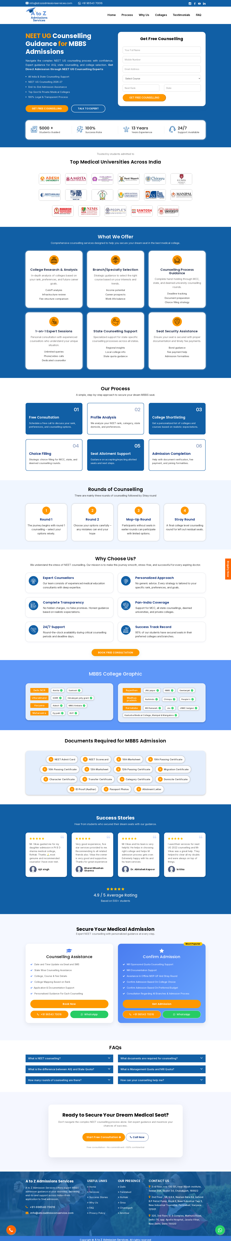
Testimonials (181, 15)
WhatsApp (89, 1014)
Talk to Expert (88, 108)
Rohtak (123, 1194)
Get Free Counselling (47, 108)
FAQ (198, 15)
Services (93, 1189)
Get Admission (161, 1004)
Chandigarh (125, 1204)
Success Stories (97, 1194)
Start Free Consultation (103, 1136)
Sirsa (122, 1199)
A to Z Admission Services (112, 1237)
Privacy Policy (96, 1210)
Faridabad (124, 1189)
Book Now (69, 1004)
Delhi (122, 1183)
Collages (161, 15)
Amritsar (123, 1210)
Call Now (138, 1136)
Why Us (144, 15)
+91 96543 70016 (90, 3)
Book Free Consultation (115, 652)
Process (127, 15)
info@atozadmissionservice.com (51, 1210)
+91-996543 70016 (42, 1204)
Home (112, 15)
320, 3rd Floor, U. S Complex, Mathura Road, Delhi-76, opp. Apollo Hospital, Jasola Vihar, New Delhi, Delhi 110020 (175, 1216)
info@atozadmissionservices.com (49, 3)
